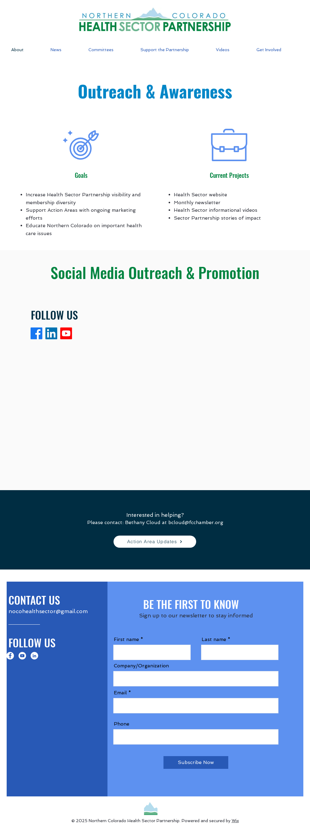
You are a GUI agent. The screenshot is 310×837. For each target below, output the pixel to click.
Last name (214, 639)
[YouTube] (22, 655)
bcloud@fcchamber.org (195, 522)
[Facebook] (36, 333)
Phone (121, 724)
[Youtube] (66, 333)
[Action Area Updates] (155, 542)
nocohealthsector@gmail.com (48, 611)
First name (126, 639)
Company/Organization (141, 665)
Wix (235, 820)
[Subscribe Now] (195, 762)
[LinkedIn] (51, 333)
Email (120, 692)
